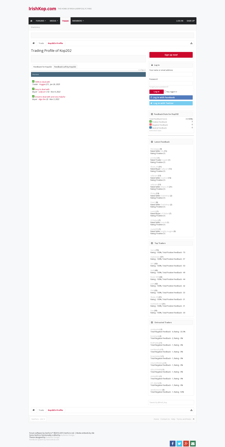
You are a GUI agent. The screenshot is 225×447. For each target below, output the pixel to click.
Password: (153, 79)
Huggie (42, 84)
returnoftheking (157, 363)
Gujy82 (165, 160)
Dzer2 (153, 202)
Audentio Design (67, 435)
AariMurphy (155, 349)
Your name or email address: (161, 70)
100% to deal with (42, 82)
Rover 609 (155, 277)
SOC (152, 263)
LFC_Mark (154, 383)
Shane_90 (154, 167)
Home (156, 419)
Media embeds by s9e (85, 433)
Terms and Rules (184, 419)
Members (77, 20)
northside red (156, 304)
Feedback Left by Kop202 (65, 66)
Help (173, 419)
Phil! (152, 290)
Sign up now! (171, 54)
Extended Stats (155, 130)
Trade (65, 21)
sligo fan (41, 99)
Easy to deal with (42, 89)
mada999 (154, 229)
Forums (40, 20)
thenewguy (155, 149)
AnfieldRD (155, 376)
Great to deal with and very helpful (50, 96)
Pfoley (153, 193)
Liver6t (153, 211)
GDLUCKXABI (156, 369)
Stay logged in (170, 92)
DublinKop (165, 196)
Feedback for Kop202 (42, 66)
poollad (154, 158)
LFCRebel (165, 213)
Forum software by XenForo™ (51, 433)
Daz (152, 310)
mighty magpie (167, 231)
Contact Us (165, 419)
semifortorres (156, 390)
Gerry (153, 250)
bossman (154, 336)
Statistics (35, 27)
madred (164, 178)
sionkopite (155, 329)
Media (53, 20)
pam (152, 283)
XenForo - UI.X (37, 419)
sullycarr (42, 91)
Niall (152, 270)
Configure (142, 70)
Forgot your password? (158, 87)
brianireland (156, 356)
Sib (162, 151)
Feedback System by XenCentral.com (44, 439)
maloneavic (155, 257)
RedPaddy (155, 343)
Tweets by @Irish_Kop (158, 402)
